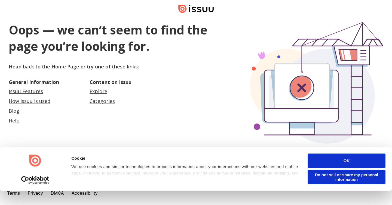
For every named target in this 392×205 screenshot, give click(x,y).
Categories (102, 101)
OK (347, 175)
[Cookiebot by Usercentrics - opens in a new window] (35, 194)
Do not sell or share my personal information (346, 191)
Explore (98, 91)
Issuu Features (26, 91)
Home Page (65, 66)
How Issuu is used (29, 101)
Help (14, 120)
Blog (14, 111)
